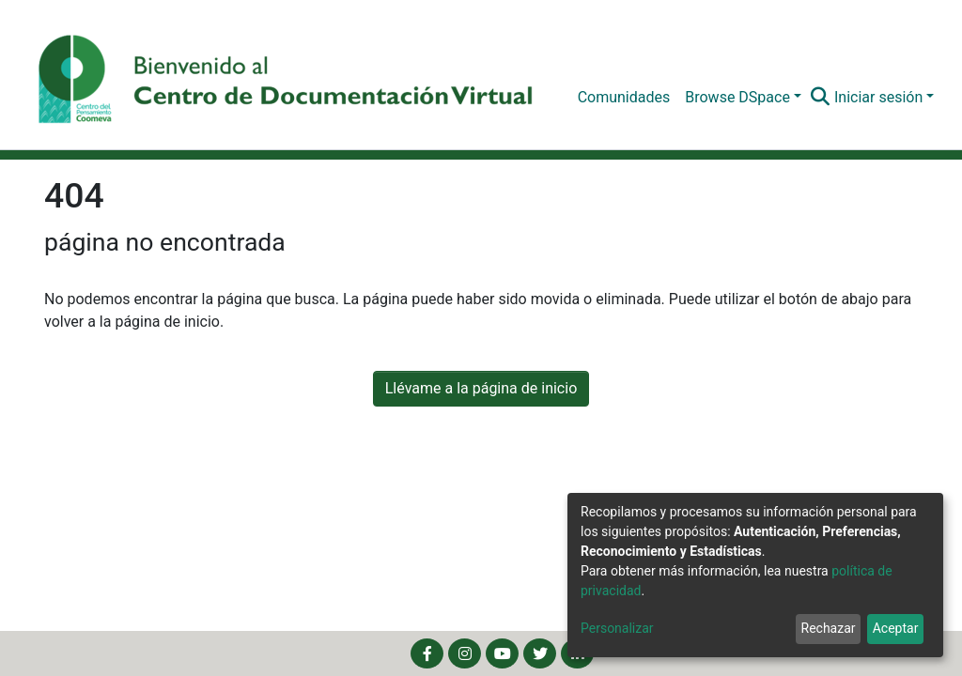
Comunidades (624, 97)
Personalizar (617, 628)
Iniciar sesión (878, 97)
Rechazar (828, 628)
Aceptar (896, 628)
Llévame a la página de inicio (481, 388)
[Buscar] (820, 97)
